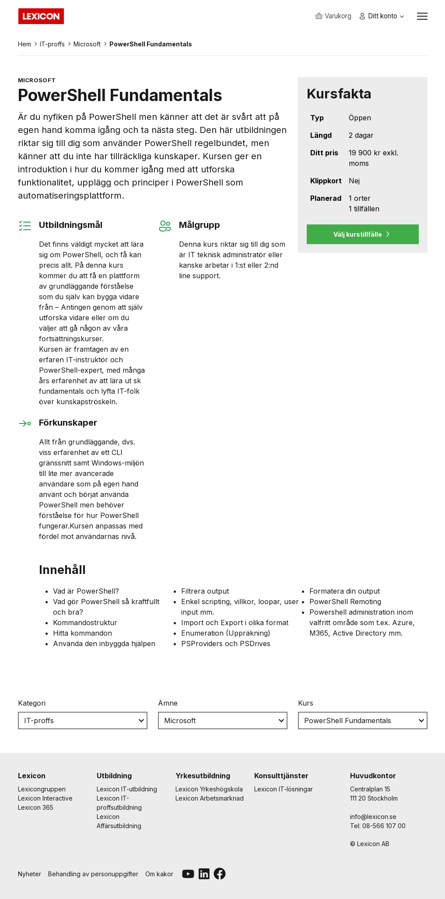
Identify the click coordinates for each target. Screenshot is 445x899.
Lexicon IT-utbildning (127, 789)
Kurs (305, 705)
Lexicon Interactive (45, 798)
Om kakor (159, 874)
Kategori (32, 705)
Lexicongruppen (42, 789)
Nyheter (29, 874)
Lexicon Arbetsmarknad (209, 798)
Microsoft (87, 46)
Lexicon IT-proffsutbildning (119, 802)
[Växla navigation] (422, 17)
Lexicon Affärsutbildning (119, 821)
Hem (24, 46)
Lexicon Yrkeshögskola (209, 789)
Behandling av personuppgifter (93, 874)
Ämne (168, 705)
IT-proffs (52, 46)
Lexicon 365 (35, 807)
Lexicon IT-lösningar (283, 789)
